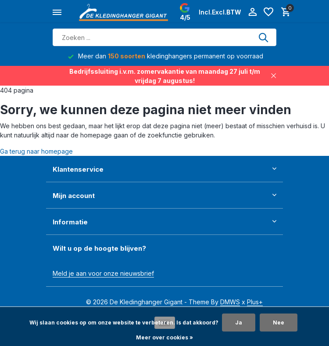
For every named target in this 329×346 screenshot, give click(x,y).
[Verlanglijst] (268, 12)
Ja (238, 322)
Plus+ (255, 302)
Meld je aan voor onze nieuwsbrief (103, 273)
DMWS (230, 302)
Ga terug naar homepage (36, 151)
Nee (278, 322)
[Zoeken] (164, 37)
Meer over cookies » (164, 337)
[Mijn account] (252, 12)
